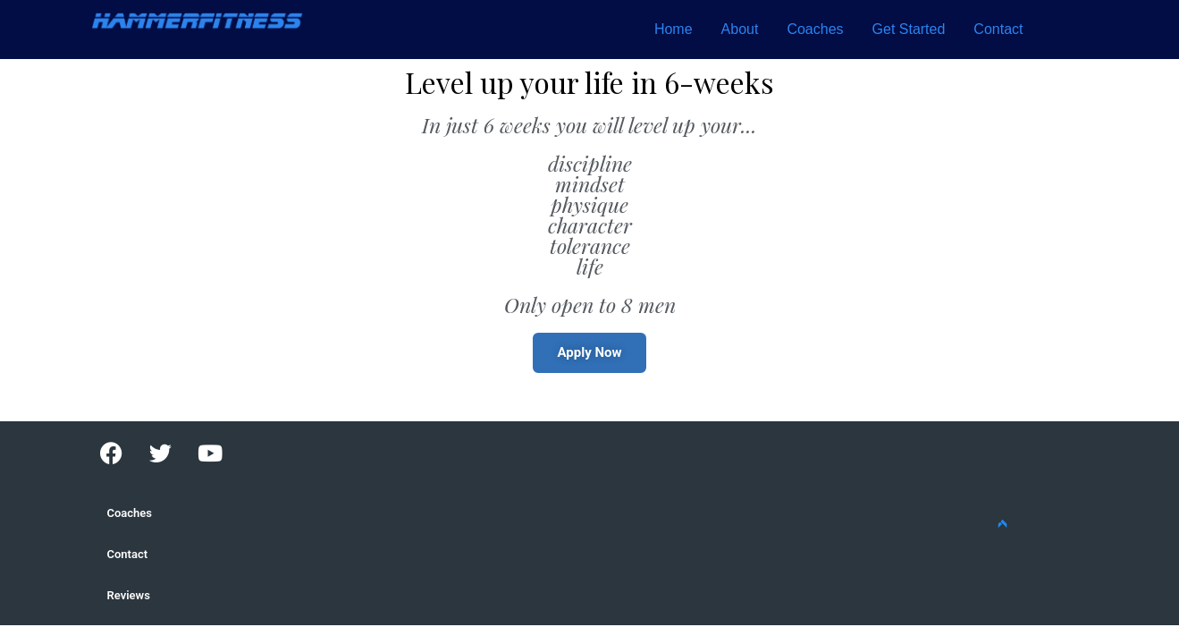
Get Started (909, 29)
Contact (998, 29)
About (740, 29)
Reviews (128, 595)
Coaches (815, 29)
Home (673, 29)
